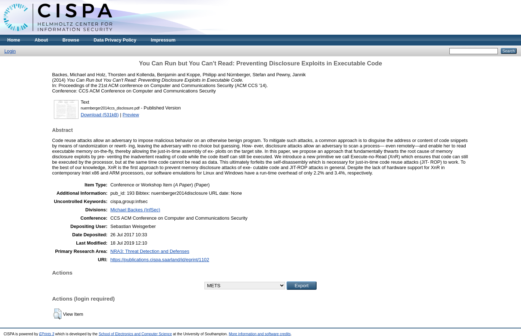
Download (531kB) (100, 114)
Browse (71, 40)
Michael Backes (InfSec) (135, 209)
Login (10, 51)
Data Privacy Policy (115, 40)
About (41, 40)
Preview (131, 114)
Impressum (163, 40)
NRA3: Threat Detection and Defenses (149, 251)
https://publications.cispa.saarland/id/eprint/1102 (159, 259)
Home (13, 40)
